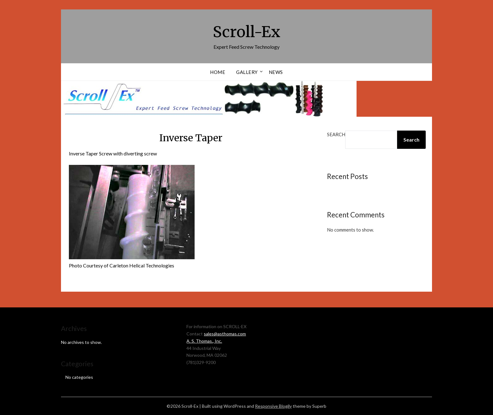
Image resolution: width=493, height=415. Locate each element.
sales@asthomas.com (225, 333)
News (276, 72)
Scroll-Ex (246, 31)
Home (217, 72)
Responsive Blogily (273, 406)
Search (336, 134)
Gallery (247, 72)
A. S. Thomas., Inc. (204, 341)
